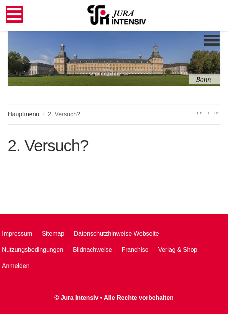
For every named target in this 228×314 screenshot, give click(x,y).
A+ (199, 113)
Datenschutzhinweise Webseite (116, 233)
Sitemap (53, 233)
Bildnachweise (92, 249)
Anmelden (16, 266)
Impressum (17, 233)
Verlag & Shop (177, 249)
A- (216, 113)
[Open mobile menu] (14, 14)
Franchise (134, 249)
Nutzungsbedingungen (32, 249)
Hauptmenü (23, 114)
